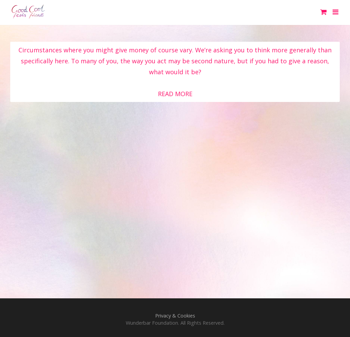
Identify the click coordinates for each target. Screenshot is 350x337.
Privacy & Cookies (175, 315)
